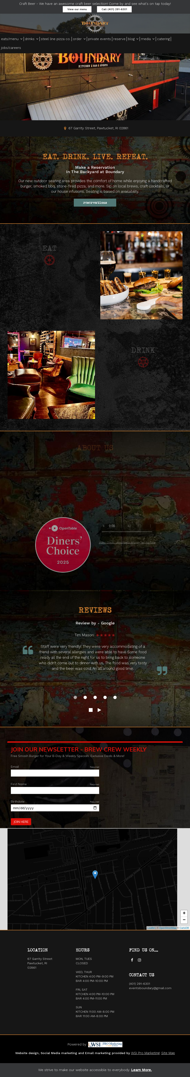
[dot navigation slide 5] (115, 697)
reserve (119, 39)
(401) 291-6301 (139, 983)
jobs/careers (11, 48)
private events (99, 39)
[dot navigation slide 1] (75, 697)
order (79, 39)
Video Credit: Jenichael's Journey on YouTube (127, 542)
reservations (95, 202)
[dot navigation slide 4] (105, 697)
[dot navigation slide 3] (95, 697)
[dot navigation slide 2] (85, 697)
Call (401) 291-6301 (114, 9)
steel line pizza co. (55, 39)
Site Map (168, 1053)
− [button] (184, 920)
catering (163, 39)
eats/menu (12, 39)
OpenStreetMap (168, 928)
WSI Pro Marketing (145, 1053)
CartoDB (184, 928)
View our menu (77, 9)
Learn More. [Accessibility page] (141, 1070)
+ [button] (184, 913)
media (148, 39)
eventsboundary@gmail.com (150, 988)
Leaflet (151, 928)
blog (133, 39)
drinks (31, 39)
